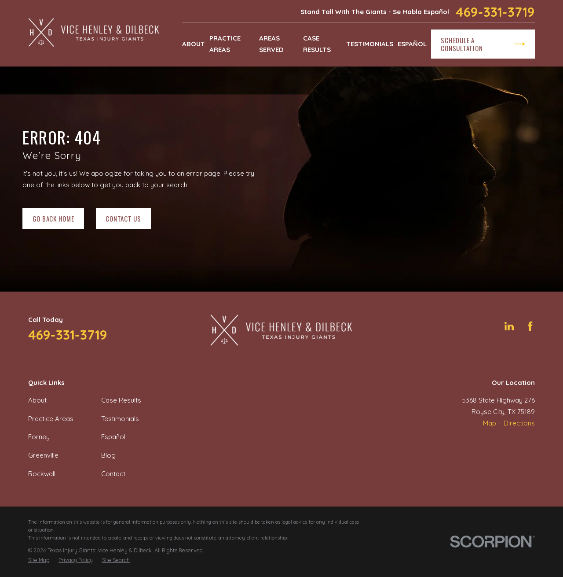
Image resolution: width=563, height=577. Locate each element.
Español (113, 437)
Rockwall (41, 474)
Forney (39, 437)
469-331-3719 (495, 11)
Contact (113, 474)
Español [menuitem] (412, 44)
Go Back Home (53, 218)
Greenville (43, 455)
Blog (108, 455)
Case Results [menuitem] (317, 44)
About (37, 400)
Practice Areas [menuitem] (225, 44)
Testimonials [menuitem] (369, 44)
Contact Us (123, 218)
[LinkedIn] (509, 326)
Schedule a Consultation (483, 44)
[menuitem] (38, 560)
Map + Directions (509, 423)
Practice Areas (50, 418)
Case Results (121, 400)
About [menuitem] (193, 44)
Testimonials (120, 418)
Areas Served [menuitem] (271, 44)
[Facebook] (530, 326)
